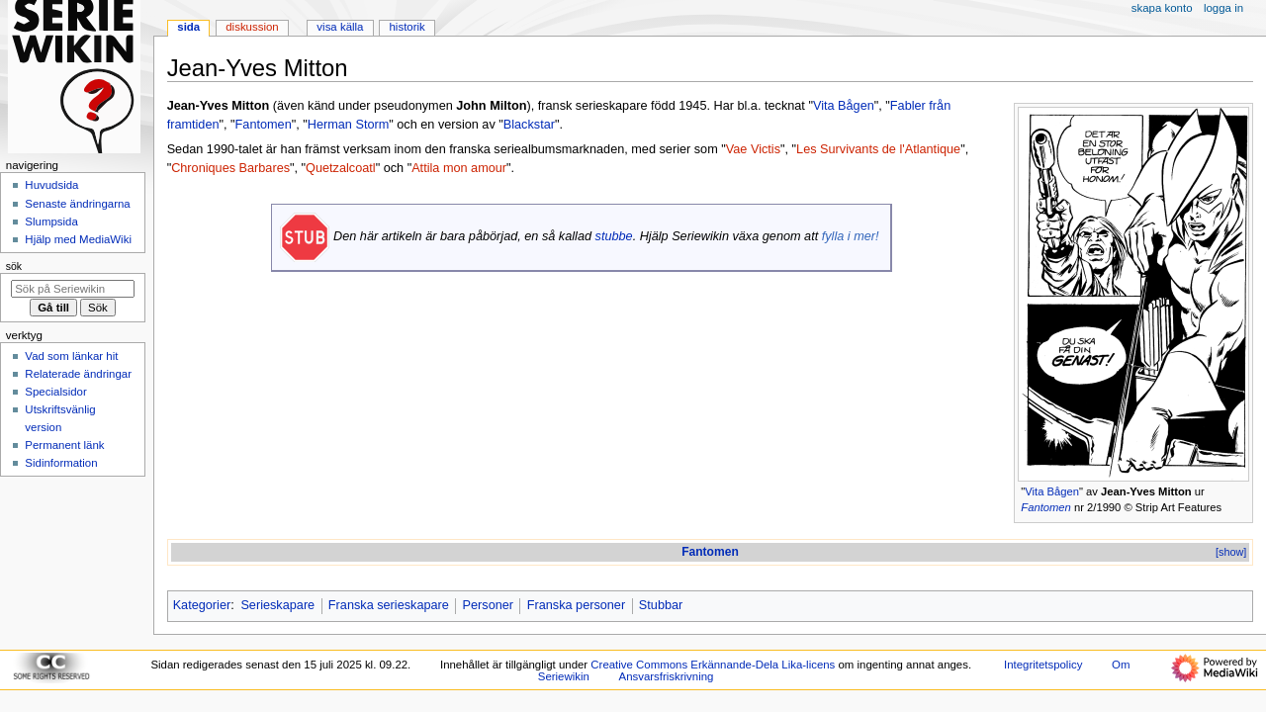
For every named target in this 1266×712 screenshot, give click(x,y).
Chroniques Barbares (230, 168)
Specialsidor (55, 392)
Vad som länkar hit (71, 356)
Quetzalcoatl (341, 168)
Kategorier (202, 605)
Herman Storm (349, 125)
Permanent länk (64, 445)
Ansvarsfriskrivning (666, 676)
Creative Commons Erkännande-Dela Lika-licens (712, 664)
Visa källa (339, 27)
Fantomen (1046, 507)
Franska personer (576, 605)
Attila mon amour (458, 168)
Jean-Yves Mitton (1146, 491)
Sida (188, 27)
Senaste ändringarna (77, 204)
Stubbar (660, 605)
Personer (488, 605)
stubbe (614, 236)
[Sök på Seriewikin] (73, 289)
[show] (1231, 552)
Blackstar (529, 125)
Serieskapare (277, 605)
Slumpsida (51, 221)
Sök (14, 266)
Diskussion (252, 27)
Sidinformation (61, 463)
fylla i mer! (850, 236)
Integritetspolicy (1043, 664)
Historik (407, 27)
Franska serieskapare (388, 605)
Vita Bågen (1052, 491)
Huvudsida (51, 185)
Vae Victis (753, 149)
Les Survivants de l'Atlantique (878, 149)
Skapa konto (1162, 8)
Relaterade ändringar (78, 374)
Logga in (1223, 8)
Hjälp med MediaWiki (78, 239)
